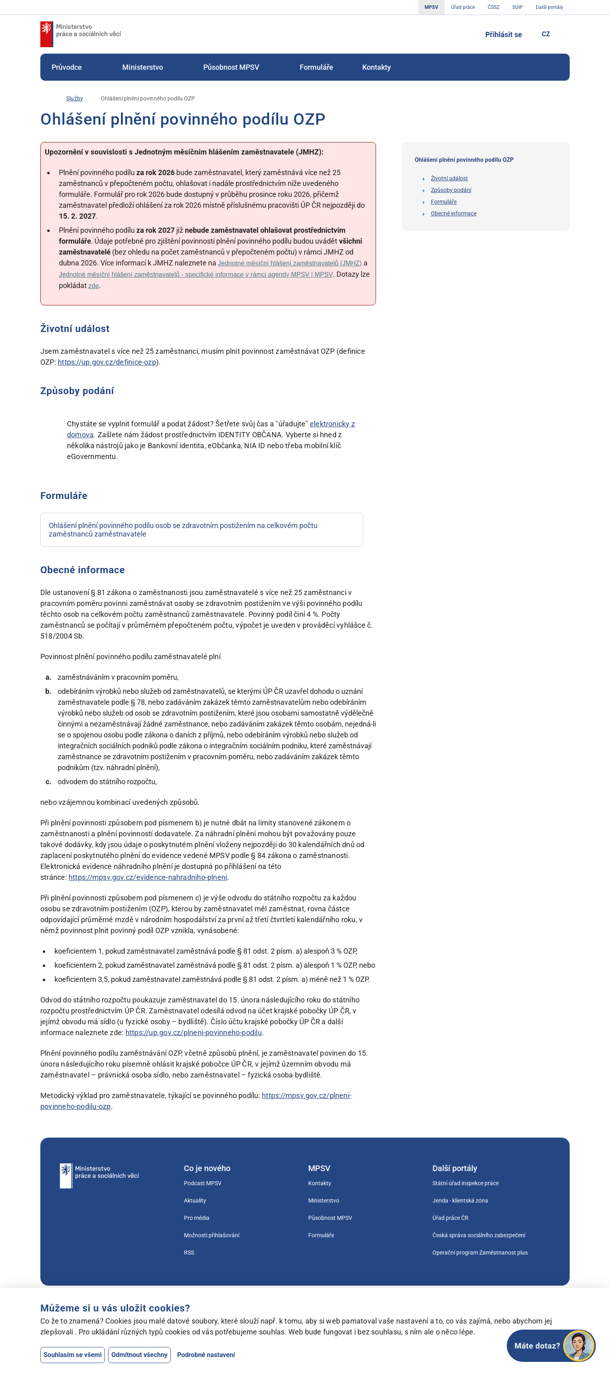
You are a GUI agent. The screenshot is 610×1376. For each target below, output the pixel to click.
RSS (189, 1252)
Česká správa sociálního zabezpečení (478, 1235)
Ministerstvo (148, 67)
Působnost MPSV (237, 67)
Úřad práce (463, 7)
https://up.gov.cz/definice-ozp (107, 362)
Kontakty (376, 67)
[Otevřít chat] (551, 1346)
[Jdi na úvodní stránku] (80, 34)
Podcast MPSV (202, 1183)
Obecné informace (453, 213)
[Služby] (74, 98)
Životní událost (449, 178)
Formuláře (316, 67)
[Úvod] (44, 98)
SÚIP (517, 7)
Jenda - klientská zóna (460, 1200)
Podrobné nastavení (206, 1355)
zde (93, 285)
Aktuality (195, 1200)
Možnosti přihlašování (211, 1235)
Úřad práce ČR (450, 1218)
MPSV (431, 7)
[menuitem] (72, 67)
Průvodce (72, 67)
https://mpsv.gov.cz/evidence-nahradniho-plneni (148, 877)
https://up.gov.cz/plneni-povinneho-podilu (193, 1032)
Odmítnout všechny (139, 1355)
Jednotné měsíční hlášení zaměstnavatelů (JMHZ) (290, 263)
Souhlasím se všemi (73, 1355)
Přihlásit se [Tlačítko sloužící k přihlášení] (503, 34)
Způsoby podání (451, 190)
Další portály (549, 7)
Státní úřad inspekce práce (465, 1183)
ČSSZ (493, 7)
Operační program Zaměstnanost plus (480, 1252)
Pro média (196, 1218)
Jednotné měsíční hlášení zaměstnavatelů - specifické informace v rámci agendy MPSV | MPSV (196, 274)
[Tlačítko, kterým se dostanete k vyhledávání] (466, 34)
